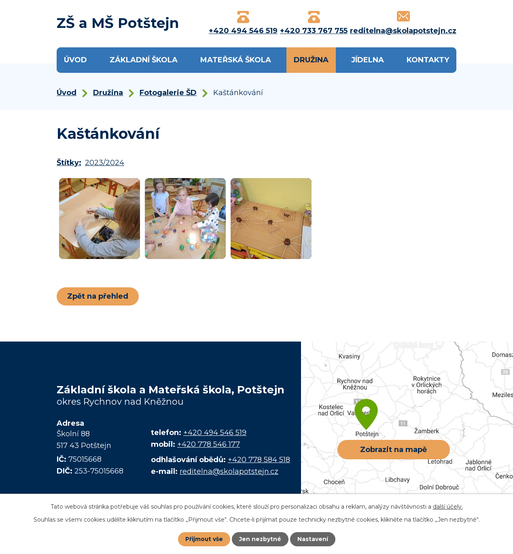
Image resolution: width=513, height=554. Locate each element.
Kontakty (428, 59)
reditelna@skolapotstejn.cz (229, 471)
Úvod (75, 59)
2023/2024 (104, 162)
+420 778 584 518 (259, 459)
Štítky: (69, 162)
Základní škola (144, 59)
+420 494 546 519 (214, 432)
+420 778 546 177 (208, 444)
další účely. (448, 506)
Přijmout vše (204, 539)
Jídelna (367, 59)
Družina (311, 59)
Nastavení (313, 539)
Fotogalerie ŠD (168, 92)
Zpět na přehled (98, 296)
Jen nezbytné (260, 539)
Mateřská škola (235, 59)
